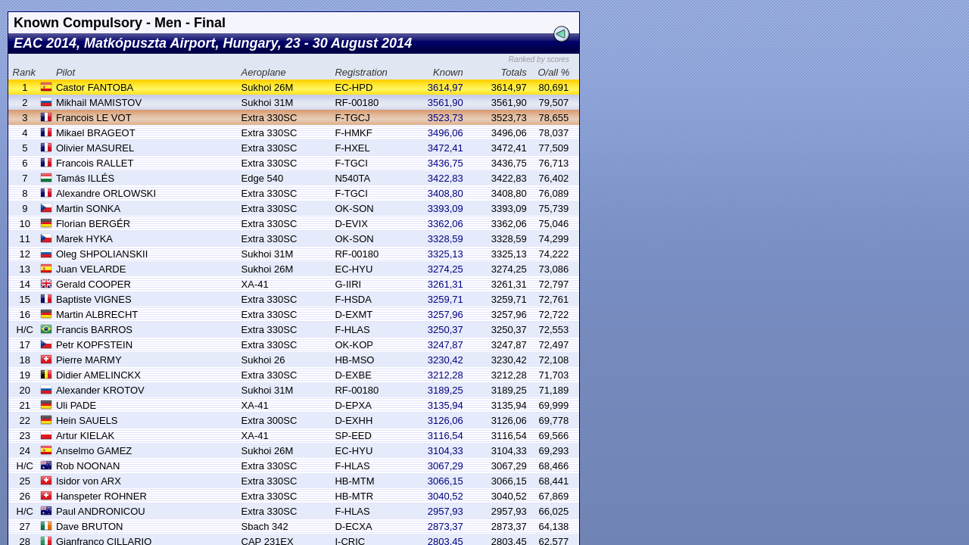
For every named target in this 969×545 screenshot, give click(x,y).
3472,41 (445, 148)
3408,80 (445, 193)
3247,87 (445, 344)
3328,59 (445, 238)
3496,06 (445, 133)
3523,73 (445, 117)
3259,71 (445, 299)
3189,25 (445, 390)
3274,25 (445, 269)
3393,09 (445, 208)
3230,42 (445, 360)
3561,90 (445, 102)
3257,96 (445, 314)
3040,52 (445, 496)
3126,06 (445, 420)
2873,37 (445, 526)
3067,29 (445, 466)
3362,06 (445, 223)
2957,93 (445, 511)
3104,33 (445, 450)
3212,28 (445, 375)
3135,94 (445, 405)
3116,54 (445, 435)
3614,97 (445, 87)
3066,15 (445, 481)
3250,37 (445, 329)
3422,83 (445, 178)
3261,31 (445, 284)
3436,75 (445, 163)
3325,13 (445, 254)
